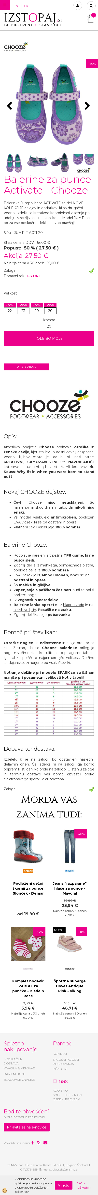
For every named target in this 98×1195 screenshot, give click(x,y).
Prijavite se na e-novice (26, 1127)
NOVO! (59, 930)
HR (26, 6)
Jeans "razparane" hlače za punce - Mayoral (70, 888)
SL (17, 6)
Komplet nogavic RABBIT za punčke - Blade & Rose (28, 988)
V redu (63, 1185)
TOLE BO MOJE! (49, 338)
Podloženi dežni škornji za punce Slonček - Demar (28, 888)
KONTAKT (60, 1054)
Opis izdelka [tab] (26, 366)
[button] (88, 106)
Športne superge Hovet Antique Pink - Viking (70, 986)
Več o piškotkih (84, 1185)
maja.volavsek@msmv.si (60, 1169)
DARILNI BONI (14, 1074)
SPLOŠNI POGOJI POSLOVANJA (66, 1062)
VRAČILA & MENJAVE (19, 1068)
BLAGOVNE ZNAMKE (19, 1080)
